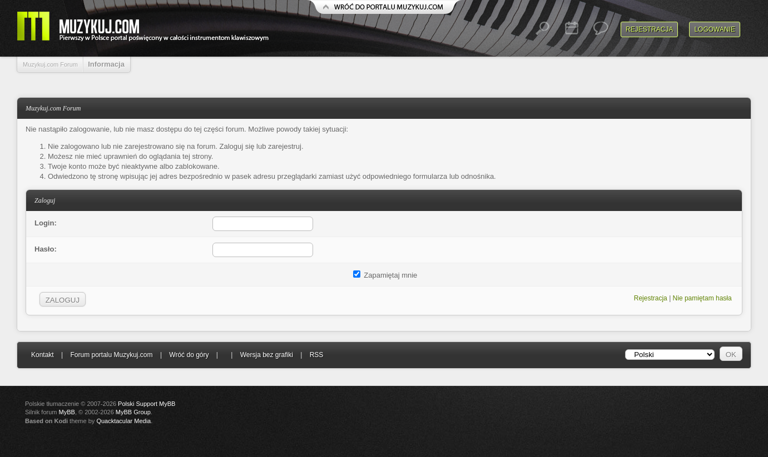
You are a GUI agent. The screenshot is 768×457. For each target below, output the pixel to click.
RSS (317, 355)
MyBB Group (133, 412)
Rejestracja (649, 29)
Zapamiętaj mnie (385, 275)
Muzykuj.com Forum (50, 64)
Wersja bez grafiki (266, 355)
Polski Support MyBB (146, 403)
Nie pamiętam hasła (702, 298)
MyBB (67, 412)
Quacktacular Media (123, 421)
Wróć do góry (189, 355)
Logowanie (714, 29)
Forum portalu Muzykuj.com (112, 355)
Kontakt (42, 355)
